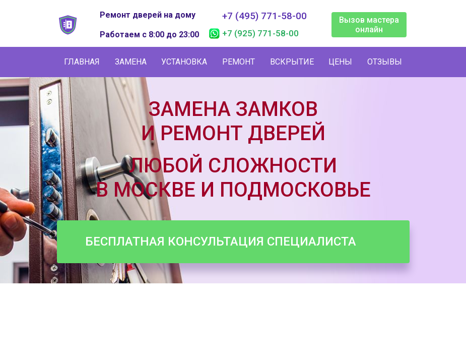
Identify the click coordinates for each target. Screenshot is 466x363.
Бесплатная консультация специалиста (220, 241)
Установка (184, 62)
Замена (131, 62)
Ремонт (238, 62)
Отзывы (384, 62)
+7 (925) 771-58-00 (260, 33)
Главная (82, 62)
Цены (340, 62)
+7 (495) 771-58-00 (264, 16)
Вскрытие (292, 62)
